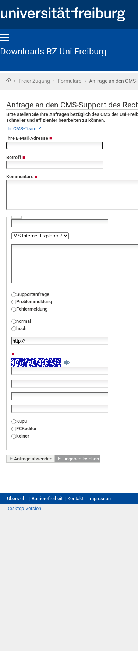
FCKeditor (26, 428)
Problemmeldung (34, 301)
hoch (21, 328)
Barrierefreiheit (47, 498)
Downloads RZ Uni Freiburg (53, 51)
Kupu (21, 421)
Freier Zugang (34, 81)
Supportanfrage (32, 294)
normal (23, 321)
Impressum (100, 498)
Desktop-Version (23, 508)
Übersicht (17, 498)
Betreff (15, 157)
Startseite (8, 80)
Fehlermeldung (31, 309)
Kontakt (75, 498)
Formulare (69, 81)
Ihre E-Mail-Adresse (29, 138)
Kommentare (22, 176)
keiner (22, 436)
